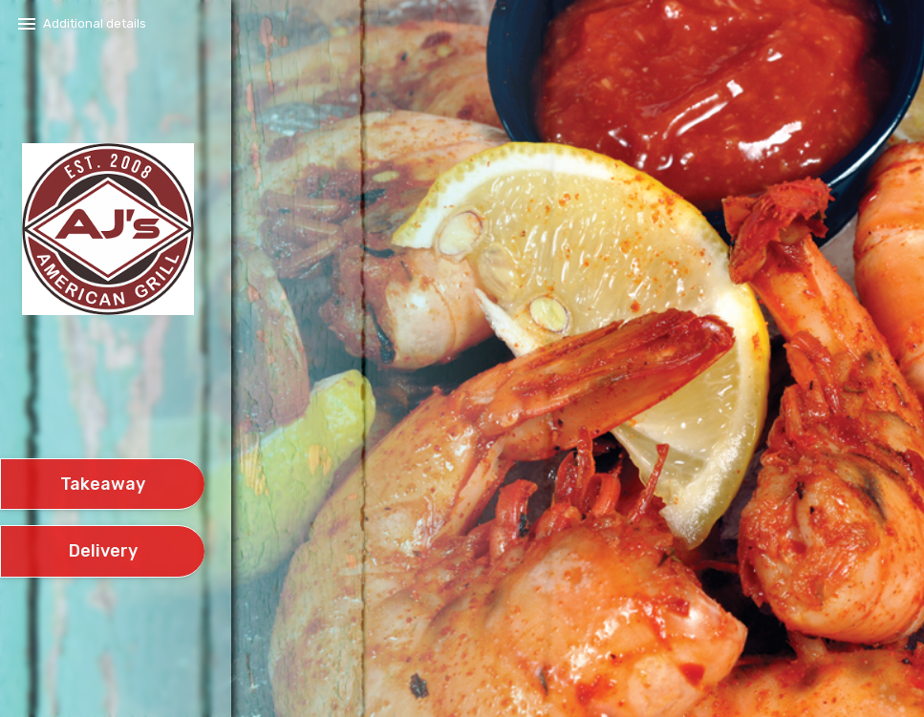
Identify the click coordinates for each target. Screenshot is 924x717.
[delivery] (102, 551)
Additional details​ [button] (94, 23)
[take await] (102, 484)
